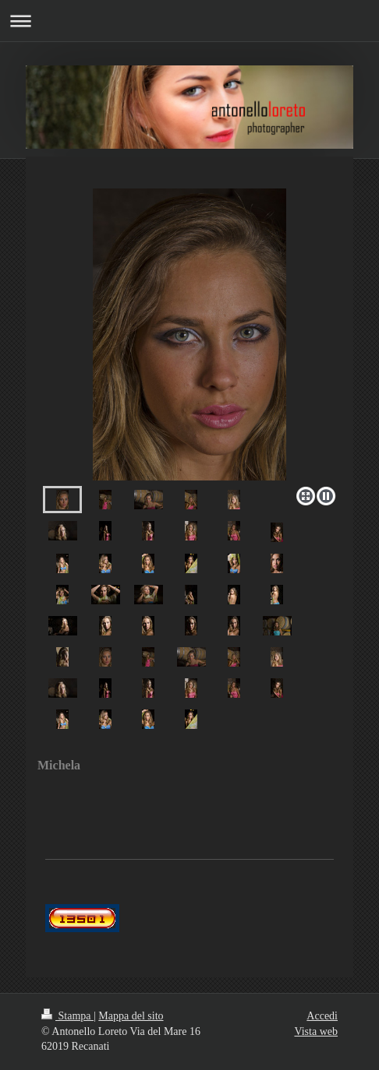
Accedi (322, 1016)
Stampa (67, 1016)
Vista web (316, 1031)
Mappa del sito (130, 1016)
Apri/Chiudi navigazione (189, 20)
